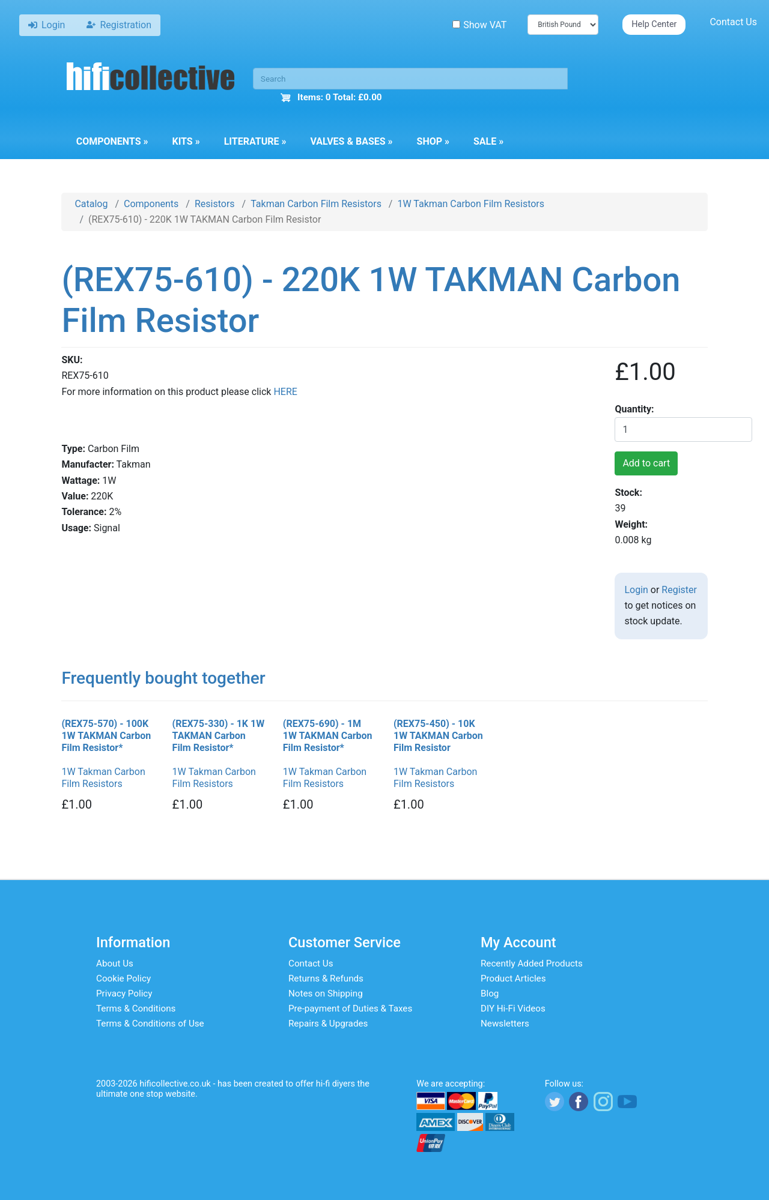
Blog (490, 993)
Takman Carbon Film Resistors (316, 204)
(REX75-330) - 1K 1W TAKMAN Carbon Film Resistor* (218, 735)
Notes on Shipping (325, 993)
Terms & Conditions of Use (150, 1023)
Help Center (653, 24)
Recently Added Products (532, 963)
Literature (255, 141)
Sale (488, 141)
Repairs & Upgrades (328, 1023)
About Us (114, 963)
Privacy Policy (124, 993)
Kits (185, 141)
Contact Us (733, 22)
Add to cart (646, 463)
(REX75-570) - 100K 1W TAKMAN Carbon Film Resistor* (106, 735)
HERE (285, 391)
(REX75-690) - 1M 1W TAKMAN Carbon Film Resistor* (327, 735)
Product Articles (513, 978)
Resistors (215, 204)
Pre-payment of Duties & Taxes (350, 1008)
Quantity (633, 409)
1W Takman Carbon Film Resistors (470, 204)
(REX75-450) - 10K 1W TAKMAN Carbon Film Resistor (438, 735)
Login (636, 589)
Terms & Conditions (135, 1008)
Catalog (91, 204)
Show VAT (479, 25)
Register (679, 589)
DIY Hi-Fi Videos (513, 1008)
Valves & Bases (351, 141)
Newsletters (505, 1023)
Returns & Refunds (325, 978)
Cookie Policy (123, 978)
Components (112, 141)
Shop (433, 141)
